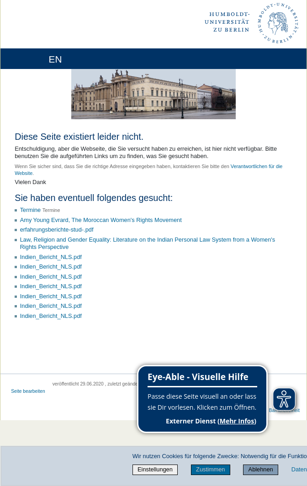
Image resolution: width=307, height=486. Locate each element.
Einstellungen (155, 469)
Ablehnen (261, 469)
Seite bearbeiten (28, 391)
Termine (30, 209)
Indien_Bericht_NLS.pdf (51, 257)
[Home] (32, 58)
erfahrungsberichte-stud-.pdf (57, 229)
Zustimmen (210, 469)
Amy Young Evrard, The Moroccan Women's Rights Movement (101, 220)
